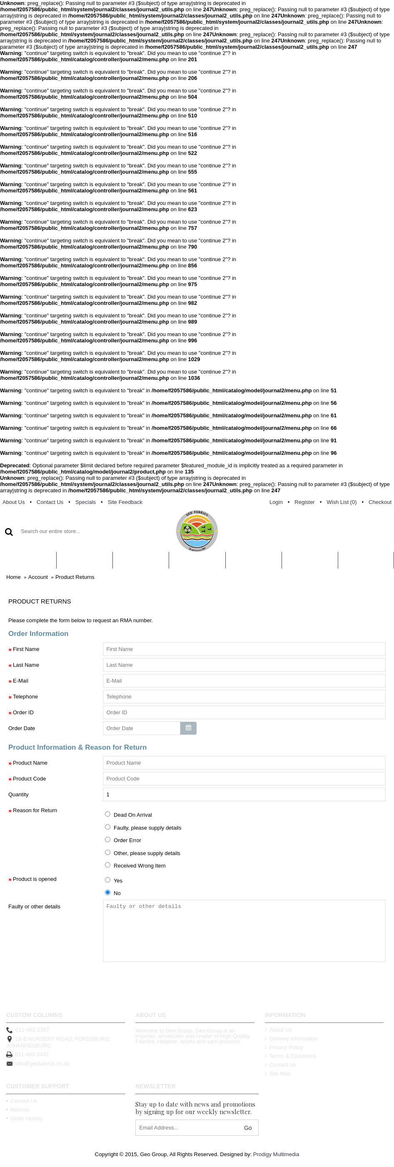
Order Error (123, 840)
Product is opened (35, 879)
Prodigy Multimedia (276, 1154)
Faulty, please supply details (143, 827)
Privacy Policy (284, 1047)
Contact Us (280, 1065)
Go (248, 1128)
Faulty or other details (34, 906)
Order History (24, 1118)
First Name (26, 649)
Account (38, 577)
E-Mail (20, 681)
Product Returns (75, 577)
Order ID (23, 712)
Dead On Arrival (128, 814)
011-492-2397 (27, 1030)
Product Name (30, 763)
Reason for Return (35, 810)
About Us (278, 1030)
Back (19, 985)
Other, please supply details (142, 853)
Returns (18, 1110)
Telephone (25, 696)
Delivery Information (291, 1038)
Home (13, 577)
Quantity (18, 794)
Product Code (29, 779)
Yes (114, 880)
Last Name (26, 665)
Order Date (21, 728)
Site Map (278, 1073)
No (113, 893)
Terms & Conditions (291, 1056)
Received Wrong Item (135, 865)
